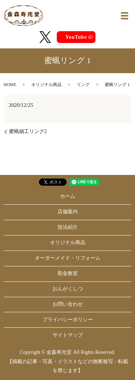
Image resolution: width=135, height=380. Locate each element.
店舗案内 (68, 211)
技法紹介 (68, 227)
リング (83, 84)
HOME (10, 84)
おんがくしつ (68, 288)
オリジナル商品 (46, 84)
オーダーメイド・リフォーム (67, 258)
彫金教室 (68, 273)
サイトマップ (68, 335)
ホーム (67, 196)
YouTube (76, 37)
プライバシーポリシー (67, 319)
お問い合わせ (68, 304)
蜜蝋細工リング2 (28, 131)
